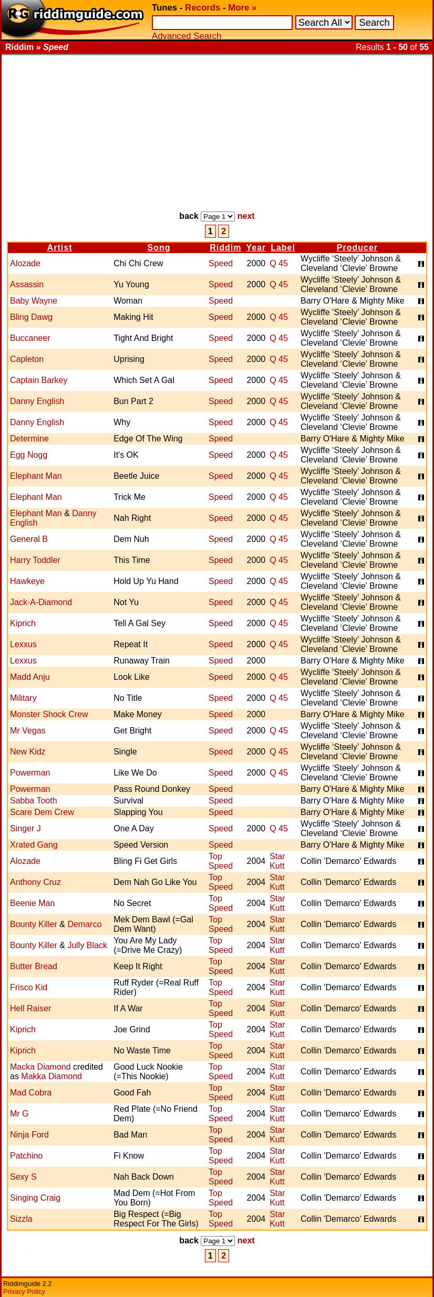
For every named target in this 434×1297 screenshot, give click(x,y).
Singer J (25, 828)
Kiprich (23, 623)
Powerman (30, 772)
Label (283, 247)
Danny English (37, 401)
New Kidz (28, 751)
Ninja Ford (29, 1134)
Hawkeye (27, 581)
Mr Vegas (28, 730)
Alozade (25, 263)
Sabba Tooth (33, 800)
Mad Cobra (30, 1092)
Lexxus (23, 644)
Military (23, 697)
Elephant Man (36, 475)
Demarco (84, 924)
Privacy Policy (24, 1291)
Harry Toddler (35, 560)
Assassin (27, 284)
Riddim (225, 247)
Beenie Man (32, 903)
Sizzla (21, 1218)
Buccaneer (30, 338)
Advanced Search (186, 36)
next (246, 216)
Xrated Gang (34, 844)
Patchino (26, 1155)
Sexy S (23, 1176)
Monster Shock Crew (49, 714)
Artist (60, 247)
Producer (357, 247)
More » (242, 8)
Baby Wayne (33, 300)
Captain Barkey (38, 380)
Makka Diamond (51, 1076)
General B (29, 539)
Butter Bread (33, 966)
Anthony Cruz (35, 882)
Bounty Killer (33, 924)
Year (256, 247)
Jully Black (87, 945)
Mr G (19, 1113)
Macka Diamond (40, 1066)
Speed (221, 263)
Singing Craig (35, 1197)
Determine (29, 438)
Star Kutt (277, 861)
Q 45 (279, 263)
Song (159, 247)
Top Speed (221, 861)
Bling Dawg (31, 317)
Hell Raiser (30, 1008)
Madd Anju (30, 676)
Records (202, 8)
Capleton (27, 359)
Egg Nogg (28, 454)
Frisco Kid (28, 987)
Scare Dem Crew (42, 812)
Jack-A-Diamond (41, 602)
